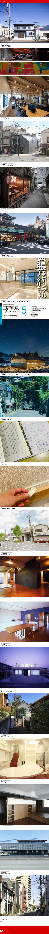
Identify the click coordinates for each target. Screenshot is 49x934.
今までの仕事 (12, 929)
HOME (1, 929)
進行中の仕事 (17, 929)
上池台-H (1, 921)
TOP (1, 926)
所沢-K (1, 922)
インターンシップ (27, 929)
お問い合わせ (34, 929)
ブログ (22, 929)
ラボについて (6, 929)
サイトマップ (40, 929)
